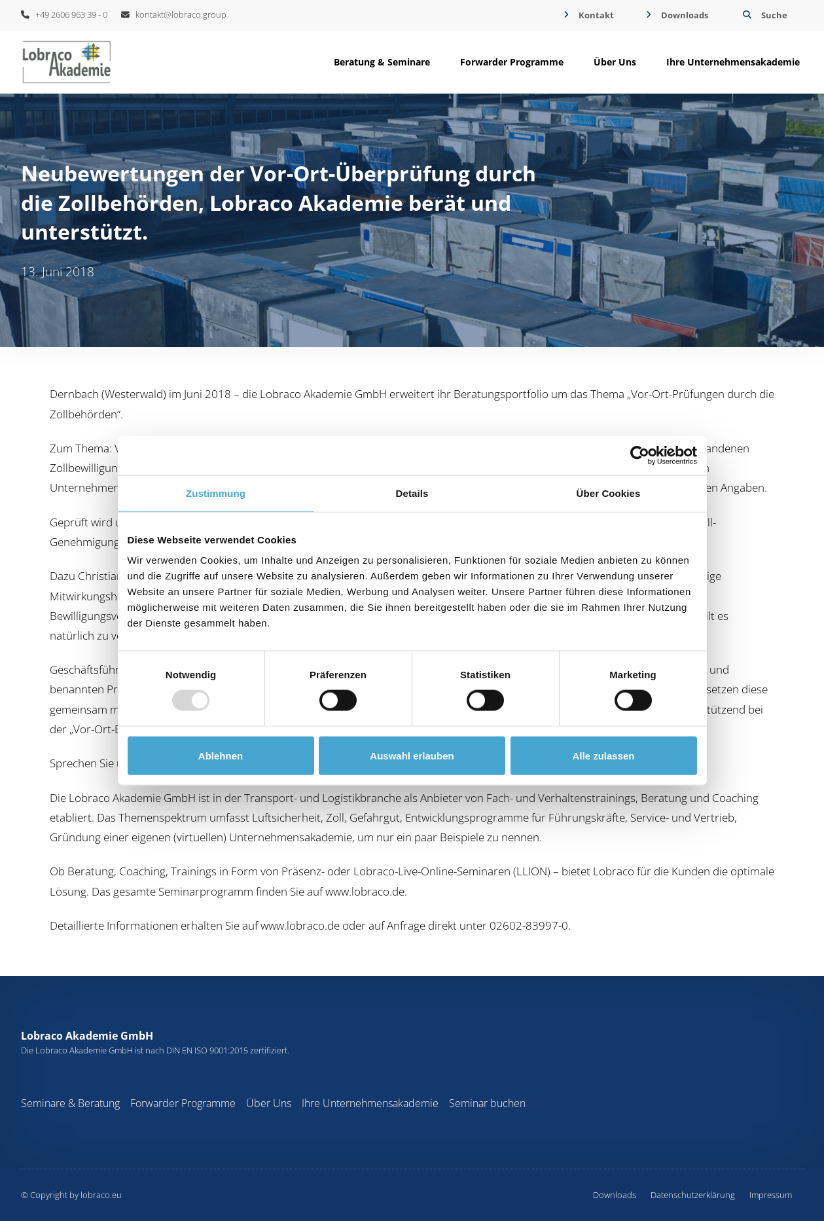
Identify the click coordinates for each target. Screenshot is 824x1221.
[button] (763, 15)
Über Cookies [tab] (609, 492)
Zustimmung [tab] (215, 492)
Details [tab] (412, 492)
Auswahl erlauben (412, 755)
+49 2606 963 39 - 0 (64, 14)
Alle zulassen (603, 755)
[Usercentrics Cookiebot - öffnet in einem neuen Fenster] (639, 455)
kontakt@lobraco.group (173, 14)
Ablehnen (220, 755)
